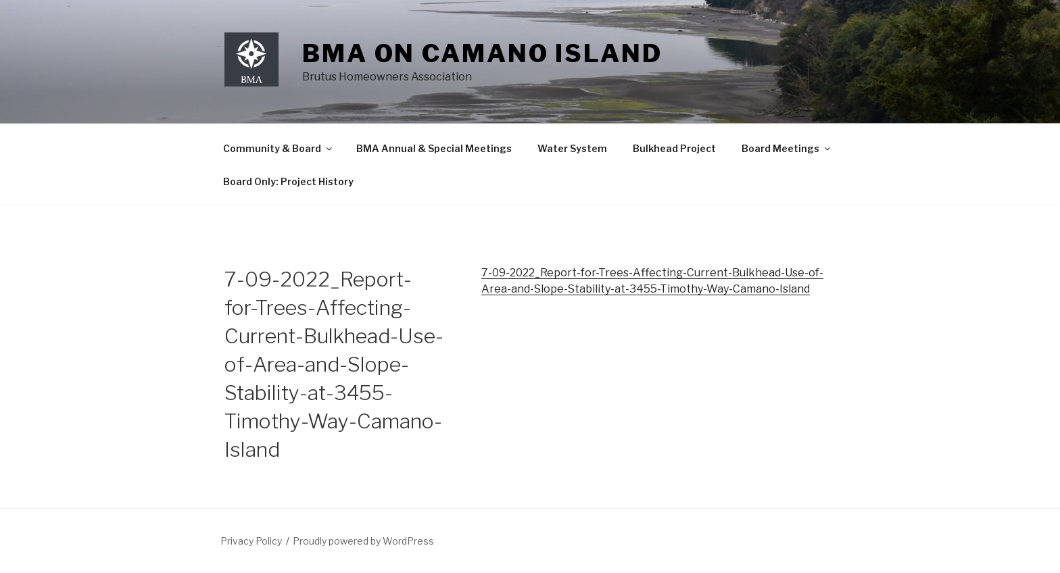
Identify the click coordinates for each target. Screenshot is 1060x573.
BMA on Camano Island (482, 53)
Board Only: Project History (288, 181)
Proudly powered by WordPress (363, 541)
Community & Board (278, 148)
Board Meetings (787, 148)
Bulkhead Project (674, 148)
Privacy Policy (251, 541)
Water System (572, 148)
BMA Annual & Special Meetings (434, 148)
